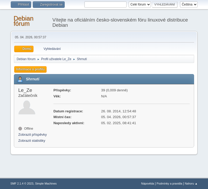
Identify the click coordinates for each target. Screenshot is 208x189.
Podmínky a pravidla (169, 183)
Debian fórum (24, 21)
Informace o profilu (30, 69)
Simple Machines (46, 183)
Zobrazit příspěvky (32, 134)
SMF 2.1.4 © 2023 (22, 183)
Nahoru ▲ (191, 183)
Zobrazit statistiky (31, 141)
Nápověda (147, 183)
